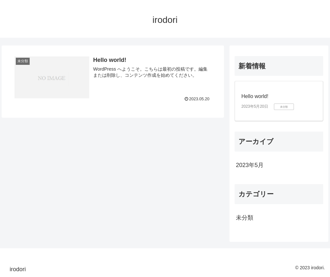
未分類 (244, 217)
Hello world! (254, 96)
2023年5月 (250, 165)
